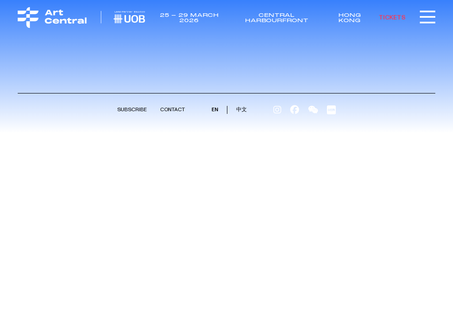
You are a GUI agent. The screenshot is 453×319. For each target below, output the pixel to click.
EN (214, 109)
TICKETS (392, 17)
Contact (172, 109)
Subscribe (132, 109)
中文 (241, 109)
